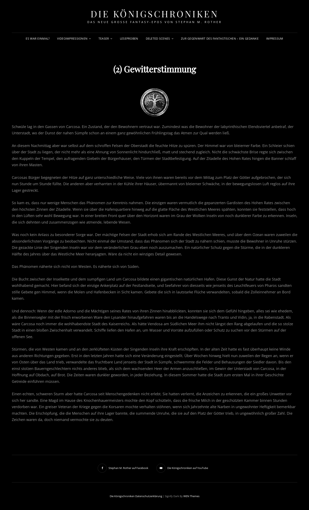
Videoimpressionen (72, 38)
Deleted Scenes (158, 38)
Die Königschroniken (155, 14)
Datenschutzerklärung (148, 496)
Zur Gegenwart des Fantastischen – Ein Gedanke (220, 38)
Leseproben (129, 38)
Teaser (104, 38)
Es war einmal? (38, 38)
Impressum (274, 38)
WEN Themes (191, 496)
